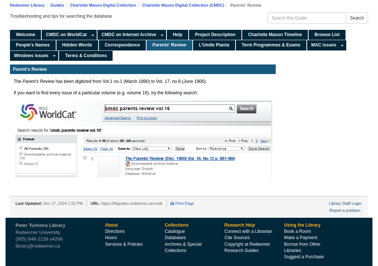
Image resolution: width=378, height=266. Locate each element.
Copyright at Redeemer (247, 244)
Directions (115, 231)
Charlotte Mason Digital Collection (103, 5)
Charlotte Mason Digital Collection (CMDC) (183, 5)
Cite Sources (237, 237)
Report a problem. (345, 210)
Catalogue (175, 231)
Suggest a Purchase (304, 256)
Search (357, 18)
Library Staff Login (345, 203)
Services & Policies (124, 244)
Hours (111, 237)
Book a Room (297, 231)
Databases (175, 237)
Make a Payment (300, 237)
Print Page (182, 203)
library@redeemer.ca (38, 246)
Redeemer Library (27, 5)
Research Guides (241, 250)
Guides (57, 5)
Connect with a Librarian (248, 231)
